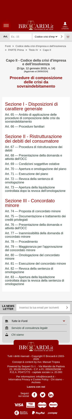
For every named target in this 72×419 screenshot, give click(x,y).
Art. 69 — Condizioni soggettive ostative (32, 164)
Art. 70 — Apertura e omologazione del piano (35, 169)
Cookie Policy (41, 379)
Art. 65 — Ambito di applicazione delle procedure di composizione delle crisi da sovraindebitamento (32, 118)
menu (6, 25)
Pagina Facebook (34, 393)
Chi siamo (56, 379)
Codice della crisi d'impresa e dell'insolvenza (41, 46)
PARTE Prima (16, 50)
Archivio (36, 382)
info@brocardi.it (45, 376)
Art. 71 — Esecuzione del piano (26, 174)
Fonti (8, 46)
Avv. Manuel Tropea (48, 361)
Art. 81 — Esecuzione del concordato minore (35, 263)
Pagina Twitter (42, 393)
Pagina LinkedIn (51, 393)
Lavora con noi (36, 386)
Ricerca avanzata (68, 36)
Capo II (47, 50)
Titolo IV (33, 50)
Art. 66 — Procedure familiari (24, 126)
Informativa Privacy (19, 379)
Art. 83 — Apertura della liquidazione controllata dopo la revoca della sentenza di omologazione (34, 280)
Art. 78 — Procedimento (21, 241)
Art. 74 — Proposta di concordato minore (33, 211)
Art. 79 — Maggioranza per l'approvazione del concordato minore (33, 248)
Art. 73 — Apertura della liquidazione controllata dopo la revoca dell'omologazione (35, 189)
